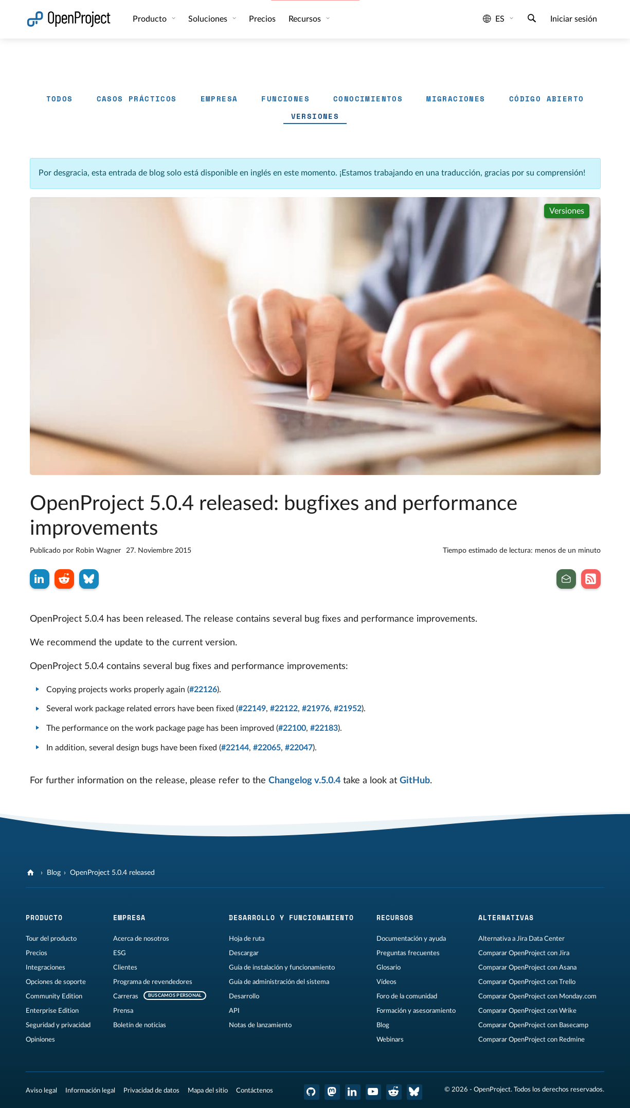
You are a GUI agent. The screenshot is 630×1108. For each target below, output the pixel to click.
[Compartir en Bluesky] (89, 579)
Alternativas (506, 917)
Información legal (90, 1090)
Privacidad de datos (151, 1090)
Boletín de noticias (139, 1025)
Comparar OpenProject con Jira (523, 953)
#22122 (284, 709)
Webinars (390, 1039)
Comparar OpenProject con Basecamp (533, 1025)
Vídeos (386, 982)
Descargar (244, 953)
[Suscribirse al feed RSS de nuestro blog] (591, 579)
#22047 (299, 748)
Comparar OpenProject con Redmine (531, 1039)
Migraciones (455, 98)
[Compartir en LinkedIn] (39, 579)
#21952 (348, 709)
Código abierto (546, 98)
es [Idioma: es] (493, 19)
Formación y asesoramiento (416, 1011)
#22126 (203, 689)
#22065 (267, 748)
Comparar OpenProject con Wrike (527, 1011)
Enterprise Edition (52, 1011)
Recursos (306, 19)
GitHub (415, 780)
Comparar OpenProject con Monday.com (537, 996)
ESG (119, 953)
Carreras (125, 996)
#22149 (252, 709)
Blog (54, 872)
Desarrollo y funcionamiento (291, 917)
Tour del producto (51, 939)
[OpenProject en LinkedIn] (353, 1092)
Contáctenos (254, 1090)
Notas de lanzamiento (260, 1025)
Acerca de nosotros (141, 939)
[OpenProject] (32, 872)
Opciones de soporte (56, 982)
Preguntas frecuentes (408, 953)
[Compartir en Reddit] (64, 579)
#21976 (316, 709)
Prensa (123, 1011)
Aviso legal (41, 1090)
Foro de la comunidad (406, 996)
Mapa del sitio (208, 1090)
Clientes (125, 967)
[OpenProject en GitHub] (311, 1092)
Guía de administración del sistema (279, 982)
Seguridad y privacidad (58, 1025)
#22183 (324, 728)
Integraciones (45, 967)
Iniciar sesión (573, 19)
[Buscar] (532, 19)
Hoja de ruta (246, 939)
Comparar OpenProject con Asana (527, 967)
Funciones (285, 98)
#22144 (235, 748)
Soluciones (208, 19)
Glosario (388, 967)
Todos (59, 98)
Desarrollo (244, 996)
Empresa (219, 98)
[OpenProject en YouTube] (373, 1092)
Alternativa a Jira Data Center (521, 939)
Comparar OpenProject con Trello (526, 982)
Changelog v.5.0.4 (304, 780)
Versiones (315, 116)
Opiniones (40, 1039)
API (234, 1011)
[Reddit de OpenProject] (394, 1092)
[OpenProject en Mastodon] (332, 1092)
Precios (262, 19)
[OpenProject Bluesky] (414, 1092)
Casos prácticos (137, 98)
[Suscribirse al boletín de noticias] (566, 579)
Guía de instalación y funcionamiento (282, 967)
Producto (151, 19)
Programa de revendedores (152, 982)
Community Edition (54, 996)
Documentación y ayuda (411, 939)
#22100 (292, 728)
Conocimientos (368, 98)
